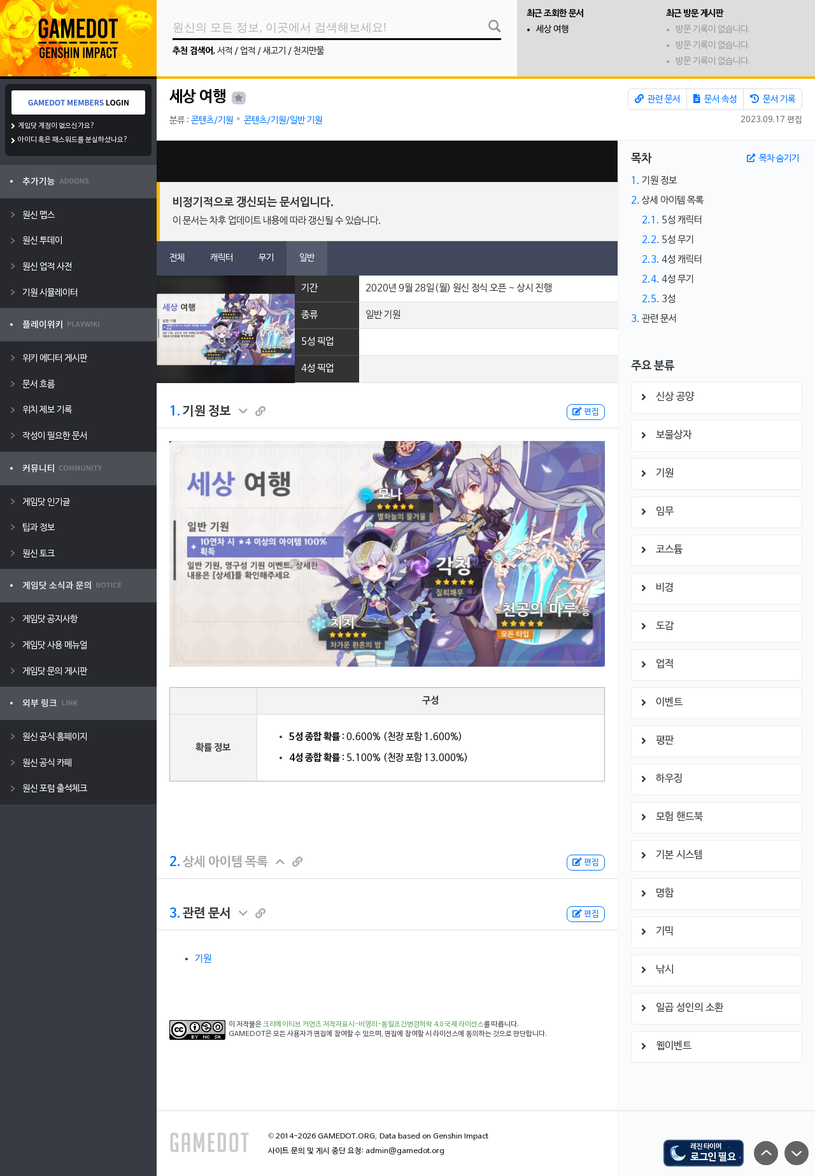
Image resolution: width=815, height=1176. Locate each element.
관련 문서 (657, 99)
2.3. (651, 260)
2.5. (651, 299)
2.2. (651, 240)
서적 (224, 51)
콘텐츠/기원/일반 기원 (283, 120)
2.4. (651, 279)
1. (174, 412)
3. (174, 914)
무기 (266, 258)
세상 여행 (552, 29)
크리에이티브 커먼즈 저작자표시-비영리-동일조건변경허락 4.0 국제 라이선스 (373, 1024)
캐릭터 (221, 258)
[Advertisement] (387, 161)
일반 (307, 258)
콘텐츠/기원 (212, 120)
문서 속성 (715, 99)
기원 (203, 959)
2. (174, 862)
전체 (177, 258)
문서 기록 (772, 99)
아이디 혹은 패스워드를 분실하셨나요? (73, 140)
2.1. (651, 220)
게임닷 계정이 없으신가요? (56, 126)
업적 (247, 51)
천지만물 (309, 51)
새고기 (274, 51)
